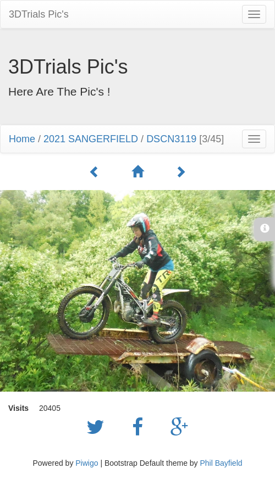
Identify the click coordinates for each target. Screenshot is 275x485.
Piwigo (86, 463)
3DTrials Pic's (39, 14)
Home (22, 138)
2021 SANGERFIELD (90, 138)
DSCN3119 (171, 138)
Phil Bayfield (221, 463)
